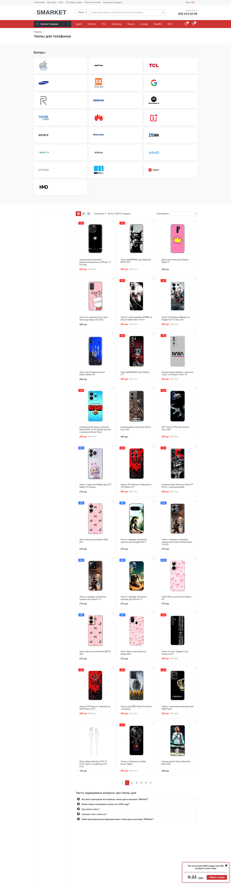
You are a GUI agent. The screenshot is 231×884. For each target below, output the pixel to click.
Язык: (191, 2)
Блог (61, 2)
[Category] (82, 12)
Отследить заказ (74, 2)
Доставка (51, 2)
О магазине (39, 2)
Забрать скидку (217, 877)
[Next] (150, 779)
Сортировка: (162, 213)
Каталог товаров (52, 24)
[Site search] (124, 12)
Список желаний (92, 2)
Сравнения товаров (112, 2)
